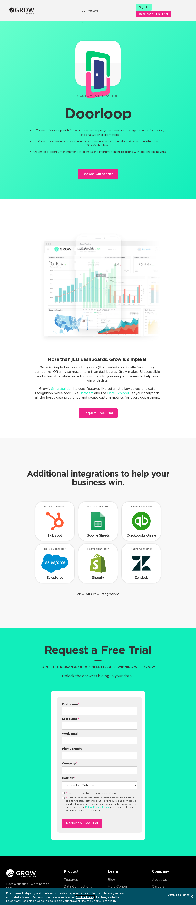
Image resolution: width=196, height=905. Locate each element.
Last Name (70, 718)
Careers (158, 886)
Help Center (117, 886)
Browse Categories (98, 174)
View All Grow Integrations (98, 594)
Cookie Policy (85, 897)
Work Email (71, 733)
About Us (159, 880)
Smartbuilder (61, 388)
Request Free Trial (98, 413)
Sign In (144, 7)
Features (71, 880)
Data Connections (78, 886)
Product (71, 871)
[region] (98, 896)
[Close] (191, 896)
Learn (113, 871)
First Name (70, 704)
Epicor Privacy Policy (97, 807)
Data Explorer (118, 393)
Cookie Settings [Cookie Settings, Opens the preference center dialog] (178, 894)
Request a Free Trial (153, 14)
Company (69, 763)
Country (68, 778)
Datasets (86, 393)
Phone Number (73, 748)
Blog (111, 880)
